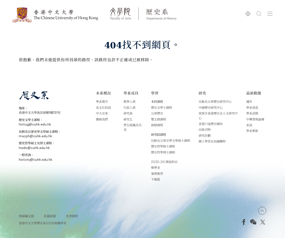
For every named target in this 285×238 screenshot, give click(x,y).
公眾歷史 (157, 113)
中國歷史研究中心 (211, 108)
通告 (249, 102)
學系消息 (252, 108)
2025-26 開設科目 (164, 162)
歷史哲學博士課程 (163, 152)
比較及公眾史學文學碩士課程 (170, 140)
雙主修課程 (158, 119)
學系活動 (252, 113)
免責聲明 (72, 216)
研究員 (127, 113)
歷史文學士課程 (161, 108)
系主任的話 (103, 108)
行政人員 (129, 108)
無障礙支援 (26, 216)
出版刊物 (205, 130)
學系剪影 (252, 131)
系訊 (249, 125)
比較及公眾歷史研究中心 (215, 102)
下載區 (155, 179)
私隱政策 (50, 216)
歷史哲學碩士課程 (163, 146)
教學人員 (129, 102)
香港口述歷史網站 (211, 124)
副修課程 (157, 125)
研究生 (127, 119)
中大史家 (102, 113)
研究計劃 (205, 136)
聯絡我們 (102, 119)
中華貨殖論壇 (255, 119)
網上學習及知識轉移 (212, 141)
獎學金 (155, 168)
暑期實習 (157, 174)
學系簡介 (102, 102)
